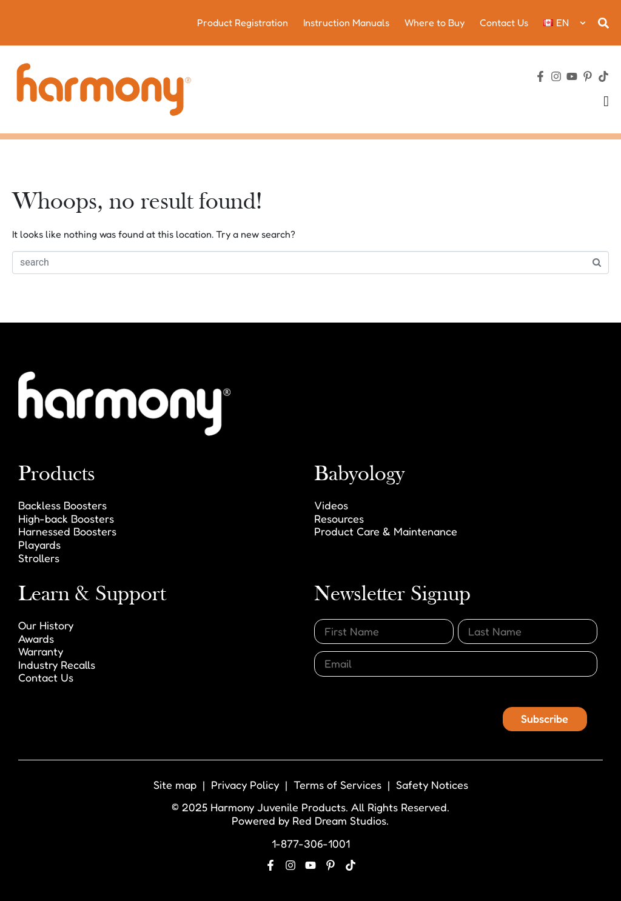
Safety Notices (432, 784)
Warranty (40, 651)
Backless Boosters (62, 505)
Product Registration (242, 22)
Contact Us (504, 22)
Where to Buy (434, 22)
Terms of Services (337, 784)
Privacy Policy (245, 784)
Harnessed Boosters (67, 531)
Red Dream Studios (339, 820)
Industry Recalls (56, 664)
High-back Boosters (66, 518)
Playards (39, 544)
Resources (339, 518)
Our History (45, 625)
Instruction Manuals (346, 22)
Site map (174, 784)
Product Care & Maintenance (385, 531)
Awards (36, 638)
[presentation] (406, 707)
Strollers (38, 557)
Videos (331, 505)
